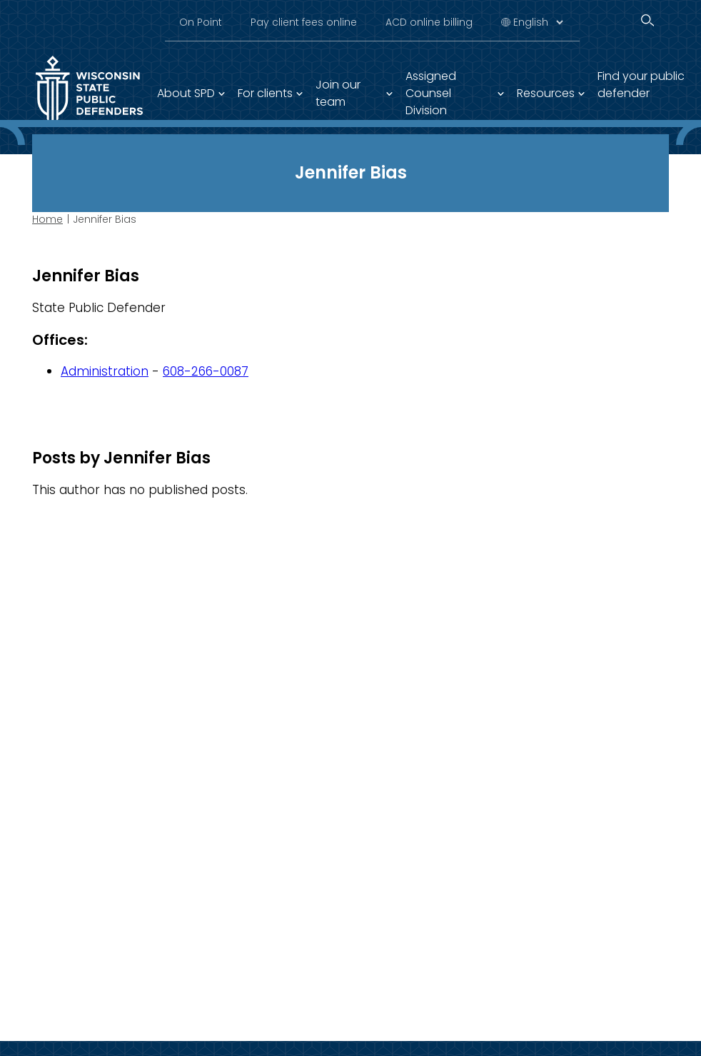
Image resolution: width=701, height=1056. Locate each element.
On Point (200, 22)
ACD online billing (429, 22)
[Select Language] (537, 22)
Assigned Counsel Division (430, 93)
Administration (104, 371)
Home (47, 219)
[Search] (647, 20)
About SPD (186, 93)
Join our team (338, 93)
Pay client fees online (304, 22)
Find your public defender (641, 84)
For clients (265, 93)
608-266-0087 (205, 371)
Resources (546, 93)
